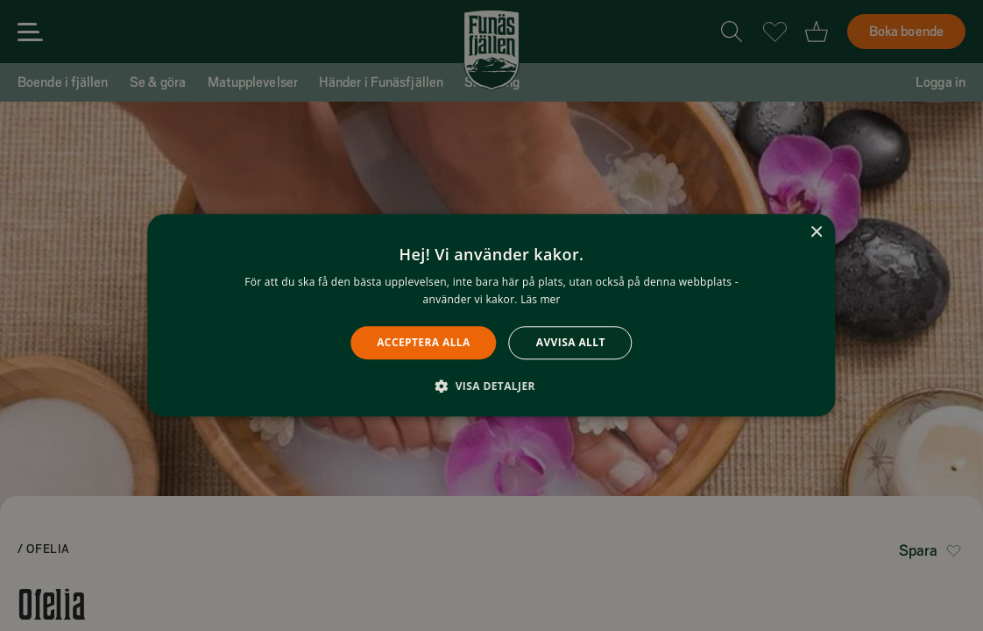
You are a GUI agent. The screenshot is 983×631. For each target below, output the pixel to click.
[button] (491, 386)
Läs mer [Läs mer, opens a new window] (540, 300)
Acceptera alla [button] (423, 342)
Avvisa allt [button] (570, 342)
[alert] (491, 315)
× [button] (816, 232)
